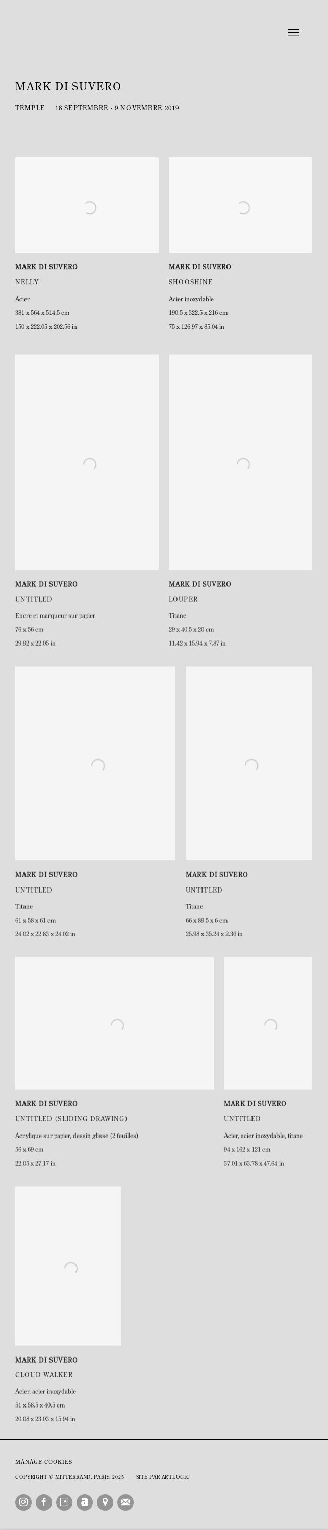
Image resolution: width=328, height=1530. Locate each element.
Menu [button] (292, 33)
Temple (30, 108)
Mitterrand (164, 33)
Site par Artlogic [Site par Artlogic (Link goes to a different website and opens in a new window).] (163, 1477)
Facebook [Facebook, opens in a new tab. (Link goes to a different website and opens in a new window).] (44, 1502)
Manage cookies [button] (43, 1462)
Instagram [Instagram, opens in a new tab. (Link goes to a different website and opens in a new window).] (23, 1502)
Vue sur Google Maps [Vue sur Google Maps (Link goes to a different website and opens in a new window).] (105, 1502)
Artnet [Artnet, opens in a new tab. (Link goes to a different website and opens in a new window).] (85, 1502)
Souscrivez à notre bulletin (125, 1502)
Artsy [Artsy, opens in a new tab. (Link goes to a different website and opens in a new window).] (64, 1502)
